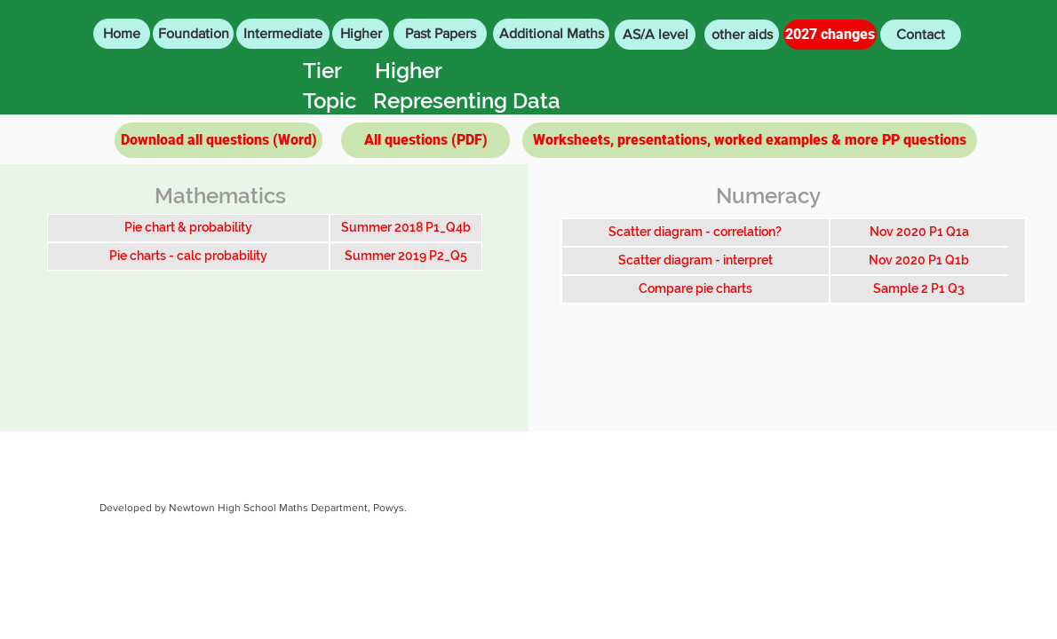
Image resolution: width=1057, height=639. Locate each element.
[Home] (121, 34)
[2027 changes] (830, 35)
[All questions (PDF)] (425, 140)
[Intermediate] (283, 34)
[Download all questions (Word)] (218, 140)
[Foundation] (193, 34)
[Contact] (920, 35)
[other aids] (741, 35)
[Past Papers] (440, 34)
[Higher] (360, 34)
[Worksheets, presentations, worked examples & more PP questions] (749, 140)
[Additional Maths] (551, 34)
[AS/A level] (655, 35)
